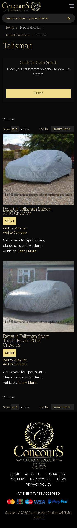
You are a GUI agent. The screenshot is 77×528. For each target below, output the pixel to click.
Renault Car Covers (18, 35)
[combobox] (38, 18)
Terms (60, 479)
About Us (33, 474)
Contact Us (55, 474)
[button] (15, 228)
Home (10, 27)
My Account (40, 479)
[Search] (69, 18)
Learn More (27, 251)
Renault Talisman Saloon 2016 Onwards (27, 211)
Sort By (44, 128)
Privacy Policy (38, 484)
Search (39, 93)
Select (9, 221)
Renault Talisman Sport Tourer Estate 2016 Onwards (26, 341)
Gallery (18, 479)
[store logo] (21, 6)
